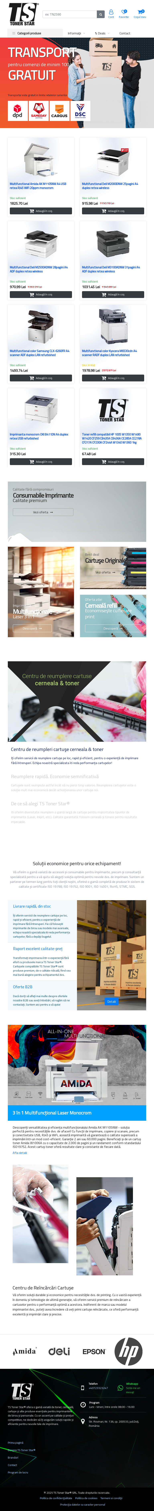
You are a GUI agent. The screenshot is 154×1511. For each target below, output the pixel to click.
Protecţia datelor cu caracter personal (82, 1504)
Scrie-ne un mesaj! (133, 1390)
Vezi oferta (40, 512)
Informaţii (74, 33)
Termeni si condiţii (111, 1498)
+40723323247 (98, 1388)
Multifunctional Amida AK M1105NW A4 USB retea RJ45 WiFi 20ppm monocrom (38, 186)
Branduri (13, 1457)
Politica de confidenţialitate (56, 1498)
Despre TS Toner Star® (21, 1450)
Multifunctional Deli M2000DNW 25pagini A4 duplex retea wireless (110, 186)
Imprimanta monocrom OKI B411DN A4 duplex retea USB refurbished (39, 436)
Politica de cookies (86, 1498)
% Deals (100, 33)
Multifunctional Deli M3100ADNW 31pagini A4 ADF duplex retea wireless (111, 269)
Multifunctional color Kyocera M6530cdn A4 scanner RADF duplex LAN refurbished (109, 353)
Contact (125, 33)
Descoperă (30, 628)
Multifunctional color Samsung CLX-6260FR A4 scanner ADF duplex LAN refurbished (39, 353)
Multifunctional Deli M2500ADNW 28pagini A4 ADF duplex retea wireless (39, 269)
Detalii (111, 1001)
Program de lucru (18, 1472)
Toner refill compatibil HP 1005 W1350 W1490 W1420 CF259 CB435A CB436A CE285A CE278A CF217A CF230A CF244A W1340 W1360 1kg (112, 438)
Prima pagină (15, 1442)
